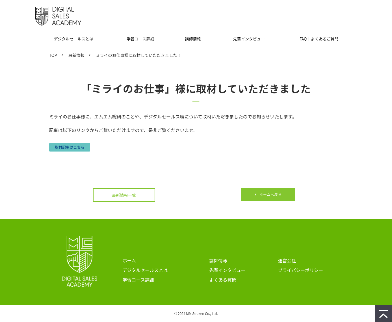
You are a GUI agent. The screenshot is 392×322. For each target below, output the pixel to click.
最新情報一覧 (124, 195)
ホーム (129, 260)
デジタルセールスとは (73, 39)
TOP (53, 55)
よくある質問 (223, 279)
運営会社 (287, 260)
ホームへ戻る (270, 194)
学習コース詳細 (140, 39)
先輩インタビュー (249, 39)
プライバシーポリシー (300, 270)
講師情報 (193, 39)
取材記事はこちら (70, 147)
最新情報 (76, 55)
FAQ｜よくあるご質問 (319, 39)
